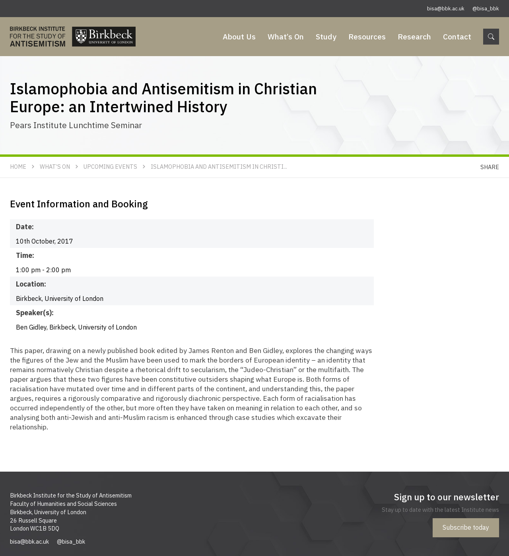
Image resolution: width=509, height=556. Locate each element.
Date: (25, 226)
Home (18, 166)
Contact (457, 36)
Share (489, 167)
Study (326, 36)
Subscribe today (466, 527)
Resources (367, 36)
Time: (25, 255)
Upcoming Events (110, 166)
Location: (31, 284)
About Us (239, 36)
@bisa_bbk (485, 8)
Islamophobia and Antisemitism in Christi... (219, 166)
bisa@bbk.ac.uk (445, 8)
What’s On (286, 36)
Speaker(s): (35, 312)
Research (414, 36)
